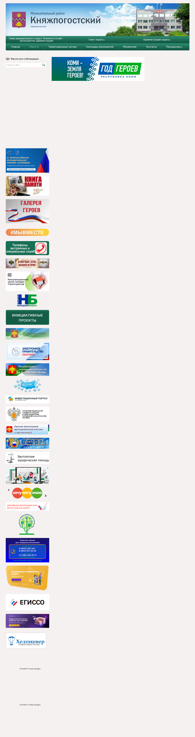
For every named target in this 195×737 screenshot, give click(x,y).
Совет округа (97, 39)
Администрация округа (157, 39)
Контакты (151, 46)
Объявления (129, 46)
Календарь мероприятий (99, 46)
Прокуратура (174, 46)
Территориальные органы (62, 46)
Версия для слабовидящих (22, 58)
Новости (34, 46)
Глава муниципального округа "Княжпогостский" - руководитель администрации (36, 39)
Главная (15, 46)
